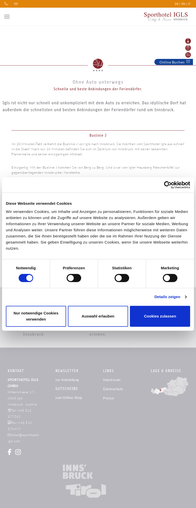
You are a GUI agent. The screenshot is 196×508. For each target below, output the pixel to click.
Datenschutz (113, 389)
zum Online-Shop (68, 398)
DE (177, 3)
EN (183, 3)
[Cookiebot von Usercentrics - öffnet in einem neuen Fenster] (167, 185)
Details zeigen (167, 297)
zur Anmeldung (67, 380)
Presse (108, 398)
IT (189, 3)
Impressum (112, 380)
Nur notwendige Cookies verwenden (36, 316)
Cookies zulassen (160, 316)
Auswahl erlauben (98, 316)
